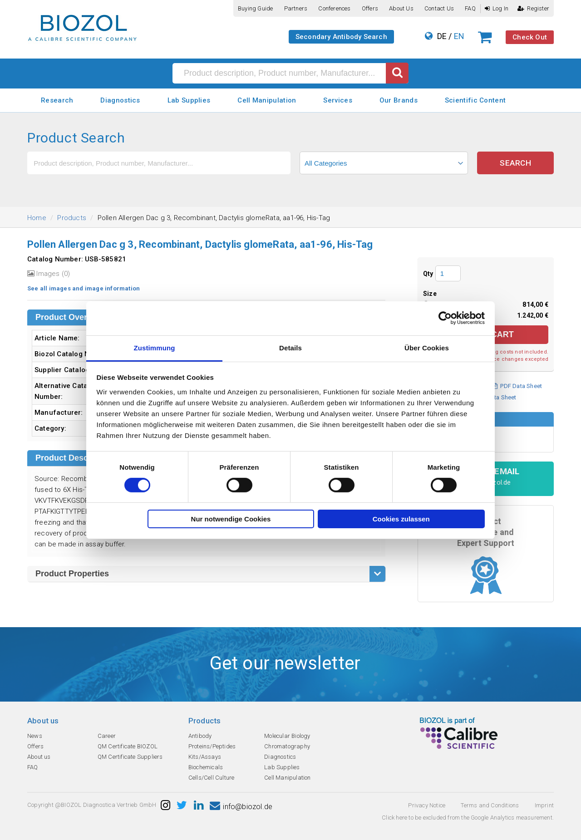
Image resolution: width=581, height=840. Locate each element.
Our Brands (398, 100)
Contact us (439, 8)
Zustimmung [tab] (154, 347)
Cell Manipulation (266, 100)
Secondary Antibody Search (341, 37)
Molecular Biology (287, 735)
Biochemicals (205, 767)
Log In (496, 8)
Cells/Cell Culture (211, 777)
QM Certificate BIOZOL (128, 746)
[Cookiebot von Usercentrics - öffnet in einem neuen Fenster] (445, 318)
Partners (296, 8)
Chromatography (287, 746)
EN (459, 36)
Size (430, 293)
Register (533, 8)
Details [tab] (290, 347)
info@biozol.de (241, 806)
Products (71, 218)
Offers (370, 8)
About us (401, 8)
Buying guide (255, 8)
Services (337, 100)
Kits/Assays (204, 756)
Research (57, 100)
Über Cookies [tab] (426, 347)
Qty (428, 273)
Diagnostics (120, 100)
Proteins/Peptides (212, 746)
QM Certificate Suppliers (130, 756)
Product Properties (72, 573)
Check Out (529, 37)
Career (107, 735)
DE (442, 36)
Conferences (334, 8)
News (34, 735)
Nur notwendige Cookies (231, 519)
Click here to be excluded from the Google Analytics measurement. (468, 817)
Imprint (544, 805)
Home (36, 218)
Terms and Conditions (490, 805)
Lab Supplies (189, 100)
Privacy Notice (426, 805)
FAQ (470, 8)
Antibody (200, 735)
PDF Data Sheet (517, 386)
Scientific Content (475, 100)
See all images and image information (83, 288)
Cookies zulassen (401, 519)
